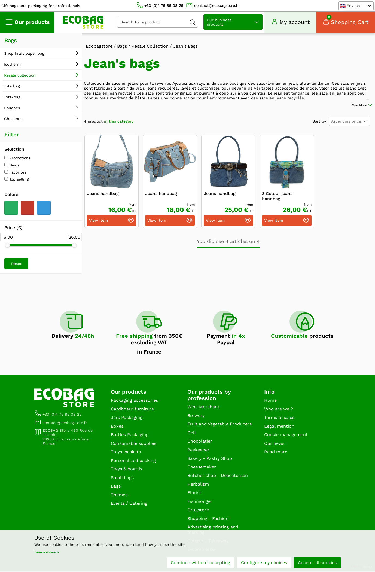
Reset (16, 264)
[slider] (7, 246)
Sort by (319, 119)
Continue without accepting (200, 563)
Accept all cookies (317, 563)
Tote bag (12, 87)
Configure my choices (264, 563)
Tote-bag (12, 98)
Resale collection (20, 76)
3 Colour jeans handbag (277, 194)
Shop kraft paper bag (24, 54)
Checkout (13, 119)
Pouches (12, 109)
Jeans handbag (103, 191)
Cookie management (286, 435)
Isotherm (12, 65)
